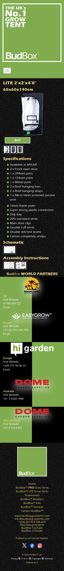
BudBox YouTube (32, 527)
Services (32, 507)
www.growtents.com (32, 515)
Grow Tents (32, 487)
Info (32, 503)
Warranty (49, 558)
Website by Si (32, 562)
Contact (32, 510)
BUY (18, 140)
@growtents (32, 524)
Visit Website (11, 299)
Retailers (32, 499)
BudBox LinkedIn (32, 530)
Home (32, 483)
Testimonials (32, 495)
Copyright (36, 558)
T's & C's (24, 558)
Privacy (14, 558)
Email (6, 307)
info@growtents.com (32, 518)
